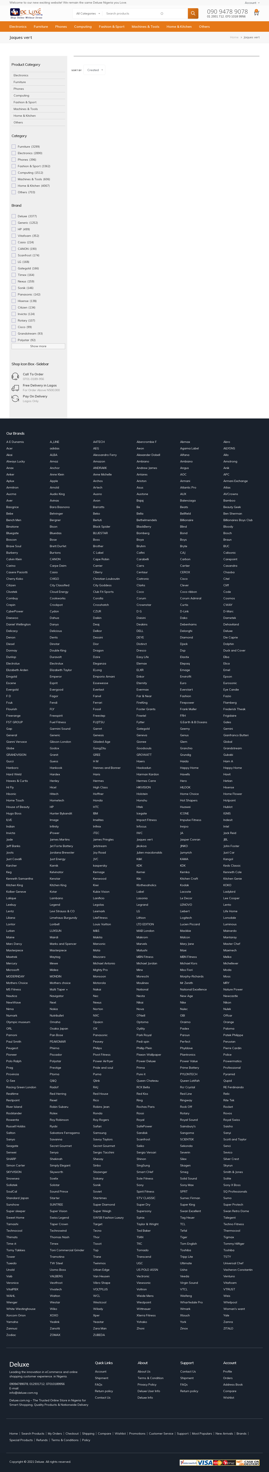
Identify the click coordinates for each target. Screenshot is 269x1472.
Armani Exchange (235, 481)
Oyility (141, 1028)
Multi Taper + (59, 989)
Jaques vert (145, 839)
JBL (225, 839)
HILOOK (185, 787)
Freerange (13, 715)
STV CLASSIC (146, 1198)
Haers (141, 761)
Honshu (142, 800)
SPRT (184, 1191)
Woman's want (234, 1309)
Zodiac (11, 1335)
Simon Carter (15, 1165)
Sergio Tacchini (103, 1152)
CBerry (97, 572)
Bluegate (12, 533)
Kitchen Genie (232, 878)
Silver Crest (231, 1159)
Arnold (54, 487)
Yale (226, 1315)
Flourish (11, 709)
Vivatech (56, 1289)
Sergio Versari (146, 1152)
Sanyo (10, 1139)
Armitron (12, 487)
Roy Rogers (101, 1120)
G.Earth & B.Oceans (193, 722)
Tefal (183, 1230)
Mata (96, 950)
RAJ (95, 1087)
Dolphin (228, 644)
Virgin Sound (189, 1283)
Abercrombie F (147, 442)
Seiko (140, 1146)
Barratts (98, 507)
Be (138, 507)
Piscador (56, 1054)
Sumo (227, 1198)
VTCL (183, 1289)
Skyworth (56, 1172)
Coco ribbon (188, 592)
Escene (11, 683)
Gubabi (228, 755)
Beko (96, 513)
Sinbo (97, 1165)
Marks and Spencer (63, 944)
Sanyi (227, 1133)
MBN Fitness (145, 957)
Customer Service (161, 1433)
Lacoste (185, 892)
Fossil (97, 709)
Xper (96, 1315)
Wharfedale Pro (191, 1302)
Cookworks (58, 598)
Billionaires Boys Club (238, 520)
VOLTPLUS (100, 1289)
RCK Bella (143, 1087)
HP (52, 807)
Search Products (32, 1433)
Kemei (141, 872)
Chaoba (229, 572)
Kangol (228, 859)
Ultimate (186, 1263)
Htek (140, 807)
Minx (140, 970)
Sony (140, 1185)
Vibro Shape (101, 1283)
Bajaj (140, 500)
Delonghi (186, 631)
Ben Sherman (232, 513)
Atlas (227, 487)
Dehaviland (231, 624)
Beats (184, 507)
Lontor (10, 924)
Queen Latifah (190, 1081)
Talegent (229, 1217)
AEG (96, 448)
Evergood (56, 689)
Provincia (12, 1074)
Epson (227, 676)
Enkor (140, 676)
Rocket (228, 1107)
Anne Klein (57, 474)
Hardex (55, 774)
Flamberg (230, 702)
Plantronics (187, 1054)
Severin (185, 1152)
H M (95, 761)
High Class (100, 787)
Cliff (226, 585)
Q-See (10, 1081)
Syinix (140, 1217)
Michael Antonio (104, 963)
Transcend (144, 1257)
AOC (183, 474)
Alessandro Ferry (105, 455)
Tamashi (12, 1224)
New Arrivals (224, 1433)
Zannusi (11, 1328)
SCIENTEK (187, 1139)
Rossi (140, 1113)
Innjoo (184, 826)
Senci (227, 1146)
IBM (95, 813)
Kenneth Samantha (19, 878)
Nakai (97, 989)
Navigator (57, 996)
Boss (96, 539)
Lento (227, 905)
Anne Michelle (102, 474)
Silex (183, 1159)
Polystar (55, 1061)
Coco (140, 592)
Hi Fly (10, 787)
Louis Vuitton (102, 924)
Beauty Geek (232, 507)
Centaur (142, 572)
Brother (98, 546)
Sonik (97, 1185)
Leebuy (11, 905)
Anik (226, 468)
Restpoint (13, 1100)
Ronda (97, 1113)
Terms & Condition (151, 1378)
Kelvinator (56, 872)
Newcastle (230, 996)
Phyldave (186, 1048)
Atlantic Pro (188, 487)
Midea (54, 970)
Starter (55, 1198)
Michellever (230, 963)
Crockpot (56, 605)
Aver (9, 500)
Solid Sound (188, 1178)
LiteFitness (100, 918)
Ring (140, 1100)
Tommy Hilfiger (233, 1244)
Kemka (185, 872)
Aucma (11, 494)
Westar (55, 1302)
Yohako (142, 1322)
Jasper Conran (190, 839)
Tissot (97, 1244)
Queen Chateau (147, 1081)
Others (204, 26)
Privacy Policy (147, 1384)
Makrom (142, 937)
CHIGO (54, 579)
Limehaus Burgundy (63, 918)
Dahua (54, 618)
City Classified (59, 585)
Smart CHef (145, 1172)
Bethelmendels (147, 520)
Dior (96, 644)
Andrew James (147, 468)
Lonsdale (229, 918)
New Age (186, 996)
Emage (185, 670)
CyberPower (14, 611)
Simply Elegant (60, 1165)
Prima (141, 1068)
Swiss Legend (59, 1217)
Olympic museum (18, 1022)
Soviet (97, 1191)
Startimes (100, 1198)
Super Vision (58, 1211)
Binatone (12, 526)
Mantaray (230, 937)
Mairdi (54, 937)
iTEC (96, 833)
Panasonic (100, 1035)
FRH (183, 715)
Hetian (227, 781)
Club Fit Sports (103, 592)
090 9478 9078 (227, 11)
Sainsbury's (188, 1126)
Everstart (186, 689)
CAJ (182, 553)
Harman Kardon (148, 774)
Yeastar (98, 1322)
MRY (226, 983)
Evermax (143, 689)
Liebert (185, 911)
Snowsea (12, 1178)
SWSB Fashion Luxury (108, 1217)
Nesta (141, 996)
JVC (95, 859)
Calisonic (229, 553)
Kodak (184, 885)
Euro (183, 683)
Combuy (12, 598)
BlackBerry (144, 526)
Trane (97, 1257)
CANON (55, 559)
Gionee (141, 742)
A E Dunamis (15, 442)
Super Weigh (102, 1211)
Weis (226, 1296)
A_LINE (54, 442)
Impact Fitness (147, 820)
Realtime (12, 1094)
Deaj (96, 624)
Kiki (139, 878)
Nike (183, 1002)
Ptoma (54, 1074)
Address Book (233, 1384)
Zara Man (100, 1328)
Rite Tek (228, 1100)
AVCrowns (230, 494)
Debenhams (188, 624)
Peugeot (12, 1048)
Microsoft (12, 970)
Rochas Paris (146, 1107)
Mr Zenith (186, 983)
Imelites (98, 820)
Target (97, 1224)
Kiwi (96, 885)
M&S (96, 931)
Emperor (56, 676)
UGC (140, 1263)
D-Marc (228, 611)
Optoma (142, 1022)
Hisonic (11, 794)
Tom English (188, 1244)
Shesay (98, 1159)
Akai (9, 455)
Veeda (184, 1276)
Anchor (55, 468)
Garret (97, 729)
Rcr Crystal (187, 1087)
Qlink (96, 1081)
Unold (10, 1270)
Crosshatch (101, 605)
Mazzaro (99, 957)
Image (54, 820)
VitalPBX (12, 1289)
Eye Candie (231, 689)
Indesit (227, 820)
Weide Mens (145, 1296)
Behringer (56, 513)
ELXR (140, 670)
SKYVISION (13, 1172)
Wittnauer (144, 1309)
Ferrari (97, 702)
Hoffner (98, 794)
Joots (10, 852)
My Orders (55, 1433)
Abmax (185, 442)
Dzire (96, 657)
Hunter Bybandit (61, 813)
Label (140, 892)
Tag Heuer (187, 1217)
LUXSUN (55, 931)
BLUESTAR (100, 533)
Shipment (101, 1378)
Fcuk (9, 702)
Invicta (10, 833)
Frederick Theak (234, 709)
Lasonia (142, 898)
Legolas (98, 905)
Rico (96, 1100)
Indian (10, 826)
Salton (10, 1133)
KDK (139, 865)
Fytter (141, 722)
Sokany (98, 1178)
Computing (83, 26)
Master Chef (231, 944)
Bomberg (143, 533)
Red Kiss (142, 1094)
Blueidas (56, 533)
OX (95, 1028)
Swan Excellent (190, 1211)
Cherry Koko (14, 579)
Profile (227, 1371)
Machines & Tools (145, 26)
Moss (227, 976)
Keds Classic (232, 865)
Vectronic (143, 1276)
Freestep (99, 715)
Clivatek (11, 592)
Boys (183, 539)
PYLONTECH (188, 1074)
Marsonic (99, 944)
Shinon (141, 1159)
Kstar (53, 892)
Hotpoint (229, 800)
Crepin (10, 605)
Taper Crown (59, 1224)
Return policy (104, 1391)
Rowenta (12, 1120)
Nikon (227, 1002)
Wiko (53, 1309)
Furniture (41, 26)
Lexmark (99, 911)
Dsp (183, 650)
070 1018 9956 (235, 16)
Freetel (141, 715)
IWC (140, 833)
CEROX (185, 572)
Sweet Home (15, 1217)
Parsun (185, 1035)
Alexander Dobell (148, 455)
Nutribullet (57, 1015)
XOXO (54, 1315)
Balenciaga (188, 500)
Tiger (183, 1237)
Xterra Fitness (146, 1315)
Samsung (99, 1133)
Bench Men (13, 520)
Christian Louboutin (106, 579)
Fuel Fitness (58, 722)
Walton (55, 1296)
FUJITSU (98, 722)
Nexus (97, 1002)
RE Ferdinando (233, 1087)
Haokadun (144, 768)
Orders (228, 1378)
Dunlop (11, 657)
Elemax (142, 663)
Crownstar (144, 605)
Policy (86, 1440)
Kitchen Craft (189, 878)
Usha (183, 1270)
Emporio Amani (104, 676)
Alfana (184, 455)
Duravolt (56, 657)
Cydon (54, 611)
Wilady (98, 1309)
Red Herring (58, 1094)
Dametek (229, 618)
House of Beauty (17, 807)
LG (138, 911)
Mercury (11, 963)
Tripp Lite (186, 1257)
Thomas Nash (59, 1237)
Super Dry (143, 1204)
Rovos (227, 1113)
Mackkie (185, 931)
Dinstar (55, 644)
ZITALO (228, 1328)
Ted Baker (144, 1230)
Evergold (12, 689)
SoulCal (11, 1191)
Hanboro (12, 768)
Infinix (97, 826)
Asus (140, 487)
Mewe (54, 963)
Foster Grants (146, 709)
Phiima (54, 1048)
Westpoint (144, 1302)
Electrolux (13, 663)
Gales (227, 722)
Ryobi (53, 1126)
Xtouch (185, 1315)
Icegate (142, 813)
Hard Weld (13, 774)
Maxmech (230, 950)
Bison (53, 526)
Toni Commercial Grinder (67, 1250)
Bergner (55, 520)
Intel (226, 826)
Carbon (185, 559)
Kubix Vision (101, 892)
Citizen (11, 585)
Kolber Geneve (16, 892)
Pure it (141, 1074)
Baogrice (12, 507)
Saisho (228, 1126)
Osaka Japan (59, 1028)
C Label (98, 553)
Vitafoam (230, 1283)
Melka (227, 957)
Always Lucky (15, 461)
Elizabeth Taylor (61, 670)
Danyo (54, 624)
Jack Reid (229, 833)
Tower (10, 1257)
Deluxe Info (145, 1397)
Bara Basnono (60, 507)
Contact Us (103, 1397)
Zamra (228, 1322)
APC (226, 474)
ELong (97, 670)
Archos (98, 481)
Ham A (228, 761)
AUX (183, 494)
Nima (10, 1009)
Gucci (10, 761)
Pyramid (229, 1074)
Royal (140, 1120)
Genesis (98, 735)
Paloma (228, 1028)
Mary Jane (187, 944)
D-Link (184, 611)
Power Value (189, 1061)
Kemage (99, 872)
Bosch (227, 533)
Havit (227, 774)
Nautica (11, 996)
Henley (54, 781)
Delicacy (12, 631)
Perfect (185, 1041)
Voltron (142, 1289)
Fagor (54, 696)
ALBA (53, 455)
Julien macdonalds (149, 852)
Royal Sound (189, 1120)
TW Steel (56, 1263)
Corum (141, 598)
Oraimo (185, 1022)
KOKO (227, 885)
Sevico (227, 1152)
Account (100, 1371)
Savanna (56, 1139)
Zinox (184, 1328)
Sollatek (11, 1185)
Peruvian (229, 1041)
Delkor (97, 631)
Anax (9, 468)
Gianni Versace (16, 742)
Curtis (184, 605)
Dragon (98, 650)
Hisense (228, 787)
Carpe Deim (58, 566)
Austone (142, 494)
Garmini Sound (60, 729)
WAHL (10, 1296)
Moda (227, 970)
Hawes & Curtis (17, 781)
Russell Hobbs (15, 1126)
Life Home (230, 911)
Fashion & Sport (111, 26)
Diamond (186, 637)
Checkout (72, 1433)
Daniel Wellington (18, 624)
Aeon (140, 448)
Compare (229, 1391)
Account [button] (250, 3)
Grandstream (232, 748)
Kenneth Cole (232, 872)
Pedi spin (143, 1041)
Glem (183, 742)
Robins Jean (101, 1107)
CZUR (97, 611)
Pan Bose (56, 1035)
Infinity (54, 826)
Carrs (140, 566)
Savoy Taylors (103, 1139)
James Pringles (103, 839)
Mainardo (230, 931)
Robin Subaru (59, 1107)
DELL (140, 631)
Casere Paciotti (17, 572)
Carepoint (230, 559)
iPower (54, 833)
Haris (96, 774)
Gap (9, 729)
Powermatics (232, 1061)
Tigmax (228, 1237)
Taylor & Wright (147, 1224)
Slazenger (100, 1172)
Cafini (141, 553)
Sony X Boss (232, 1185)
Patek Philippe (233, 1035)
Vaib (9, 1276)
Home (234, 37)
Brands (242, 1433)
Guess (54, 761)
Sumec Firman (190, 1198)
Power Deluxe (146, 1061)
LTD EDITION (145, 924)
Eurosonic (230, 683)
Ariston (141, 481)
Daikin (97, 618)
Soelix (54, 1178)
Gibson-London (60, 742)
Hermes (98, 781)
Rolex (53, 1113)
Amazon (99, 461)
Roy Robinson (59, 1120)
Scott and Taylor (235, 1139)
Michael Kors (188, 963)
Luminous (230, 924)
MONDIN (55, 976)
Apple (54, 481)
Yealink (54, 1322)
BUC (226, 546)
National (142, 989)
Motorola (99, 983)
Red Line (186, 1094)
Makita (97, 937)
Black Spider (101, 526)
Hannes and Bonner (107, 768)
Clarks (141, 585)
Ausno (97, 494)
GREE (96, 755)
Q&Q (53, 1081)
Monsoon (99, 976)
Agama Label (189, 448)
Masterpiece (14, 950)
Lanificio (98, 898)
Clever (184, 585)
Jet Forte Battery (61, 846)
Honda (98, 800)
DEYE (140, 637)
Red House (100, 1094)
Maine (10, 937)
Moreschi (143, 976)
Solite (227, 1178)
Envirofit (185, 676)
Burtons (55, 553)
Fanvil (97, 696)
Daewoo (12, 618)
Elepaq (185, 663)
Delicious (56, 631)
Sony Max (187, 1185)
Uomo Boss (58, 1270)
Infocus (141, 826)
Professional (232, 1068)
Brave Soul (13, 546)
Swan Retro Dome (236, 1211)
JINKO (184, 846)
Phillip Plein (144, 1048)
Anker (10, 474)
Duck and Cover (234, 650)
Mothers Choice (17, 983)
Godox (54, 748)
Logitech (186, 918)
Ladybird (229, 892)
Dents (54, 637)
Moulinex (143, 983)
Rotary (184, 1113)
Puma (97, 1074)
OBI (182, 1015)
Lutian (10, 931)
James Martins (60, 839)
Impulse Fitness (190, 820)
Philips (97, 1048)
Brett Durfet (58, 546)
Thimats (12, 1237)
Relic (226, 1094)
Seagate (12, 1146)
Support (183, 1433)
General (11, 735)
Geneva (142, 735)
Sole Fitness (145, 1178)
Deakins (142, 624)
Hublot (227, 807)
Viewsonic (144, 1283)
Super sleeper (15, 1211)
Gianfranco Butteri (236, 735)
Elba (226, 657)
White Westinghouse (21, 1309)
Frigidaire (229, 715)
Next (53, 1002)
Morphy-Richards (192, 976)
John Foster (231, 846)
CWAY (227, 605)
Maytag (55, 957)
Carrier (98, 566)
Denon (10, 637)
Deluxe (228, 631)
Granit (54, 755)
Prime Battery (189, 1068)
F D (8, 696)
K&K (139, 859)
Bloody (228, 526)
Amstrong (230, 461)
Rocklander (14, 1113)
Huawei (185, 807)
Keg (9, 872)
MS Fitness (13, 989)
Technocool (14, 1230)
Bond (183, 533)
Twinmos (99, 1263)
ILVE (9, 820)
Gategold (143, 729)
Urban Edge (101, 1270)
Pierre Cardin (232, 1048)
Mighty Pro (100, 970)
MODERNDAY (15, 976)
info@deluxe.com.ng (23, 1393)
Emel (226, 670)
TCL (182, 1224)
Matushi (142, 950)
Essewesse (100, 683)
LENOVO (186, 905)
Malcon (185, 937)
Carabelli (143, 559)
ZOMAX (55, 1335)
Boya (140, 539)
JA (181, 833)
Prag (9, 1068)
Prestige (55, 1068)
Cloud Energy (59, 592)
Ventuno (229, 1276)
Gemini (228, 729)
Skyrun (228, 1165)
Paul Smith (13, 1041)
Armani (185, 481)
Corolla (98, 598)
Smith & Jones (233, 1172)
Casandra (230, 566)
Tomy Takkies (15, 1250)
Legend (55, 905)
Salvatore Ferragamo (65, 1133)
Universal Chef (233, 1263)
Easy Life (143, 657)
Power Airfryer (103, 1061)
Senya (54, 1152)
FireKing (142, 702)
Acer (9, 448)
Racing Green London (21, 1087)
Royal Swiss (231, 1120)
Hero (183, 781)
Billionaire (186, 520)
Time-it (11, 1244)
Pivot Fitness (102, 1054)
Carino (11, 566)
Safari (97, 1126)
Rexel (53, 1100)
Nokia (54, 1009)
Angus (184, 468)
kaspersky (100, 865)
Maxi (183, 950)
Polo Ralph (13, 1061)
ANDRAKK (100, 468)
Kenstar (55, 878)
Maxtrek (11, 957)
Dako (183, 618)
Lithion (141, 918)
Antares (142, 474)
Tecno (97, 1230)
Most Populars (202, 1433)
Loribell (54, 924)
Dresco (141, 650)
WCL (96, 1296)
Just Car (229, 852)
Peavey (98, 1041)
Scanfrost (143, 1139)
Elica (226, 663)
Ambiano (143, 461)
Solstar (55, 1185)
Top (96, 1250)
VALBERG (56, 1276)
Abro (226, 442)
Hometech (57, 800)
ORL (9, 1028)
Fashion (185, 696)
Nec (95, 996)
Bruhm (141, 546)
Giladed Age (101, 742)
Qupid (227, 1081)
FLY (52, 709)
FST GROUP (14, 722)
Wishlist (228, 1397)
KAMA (184, 859)
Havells (185, 774)
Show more (38, 346)
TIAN (140, 1237)
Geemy (185, 729)
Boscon (11, 539)
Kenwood (99, 878)
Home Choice (189, 794)
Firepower (187, 702)
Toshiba (185, 1250)
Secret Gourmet (61, 1146)
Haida (184, 761)
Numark (11, 1015)
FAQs (98, 1384)
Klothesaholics (146, 885)
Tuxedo (11, 1263)
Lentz (10, 911)
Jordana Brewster (62, 852)
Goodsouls (144, 748)
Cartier (185, 566)
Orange (228, 1022)
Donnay (11, 650)
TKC (139, 1244)
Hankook (56, 768)
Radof (54, 1087)
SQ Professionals (235, 1191)
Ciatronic (143, 579)
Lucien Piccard (190, 924)
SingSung (143, 1165)
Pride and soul (103, 1068)
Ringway (186, 1100)
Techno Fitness (233, 1224)
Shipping (88, 1433)
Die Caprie (230, 637)
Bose (53, 539)
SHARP (11, 1159)
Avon (96, 500)
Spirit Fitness (145, 1191)
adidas (54, 448)
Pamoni (11, 1035)
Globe (10, 748)
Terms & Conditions (65, 1440)
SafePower (144, 1126)
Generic (55, 735)
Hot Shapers (189, 800)
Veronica (12, 1283)
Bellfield (185, 513)
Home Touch (15, 800)
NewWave (13, 1002)
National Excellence (193, 989)
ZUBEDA (99, 1335)
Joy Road (99, 852)
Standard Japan (17, 1198)
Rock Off (186, 1107)
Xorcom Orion (16, 1315)
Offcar (227, 1015)
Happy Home (189, 768)
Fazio (227, 696)
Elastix (184, 657)
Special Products (21, 1440)
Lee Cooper (231, 898)
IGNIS (227, 813)
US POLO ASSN (147, 1270)
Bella (140, 513)
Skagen (185, 1165)
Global (227, 742)
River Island (14, 1107)
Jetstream (100, 846)
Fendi (53, 702)
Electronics (17, 26)
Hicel (53, 787)
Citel (226, 579)
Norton (98, 1009)
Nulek (227, 1009)
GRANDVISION (16, 755)
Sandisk (142, 1133)
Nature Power (233, 989)
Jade (9, 839)
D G (139, 611)
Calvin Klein (14, 559)
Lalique (11, 898)
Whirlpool (230, 1302)
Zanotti (55, 1328)
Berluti (97, 520)
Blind (183, 526)
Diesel (10, 644)
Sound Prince (59, 1191)
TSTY (227, 1257)
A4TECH (99, 442)
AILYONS (229, 448)
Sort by (76, 70)
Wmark (185, 1309)
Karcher (11, 865)
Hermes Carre (146, 781)
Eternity (142, 683)
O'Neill (141, 1015)
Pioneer (11, 1054)
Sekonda (186, 1146)
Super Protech (233, 1204)
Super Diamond (104, 1204)
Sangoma (187, 1133)
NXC (96, 1015)
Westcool (99, 1302)
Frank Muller (188, 709)
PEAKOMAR (58, 1041)
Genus (184, 735)
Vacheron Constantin (238, 1270)
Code (227, 592)
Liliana (10, 918)
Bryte (183, 546)
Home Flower (232, 794)
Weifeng (186, 1296)
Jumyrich (186, 852)
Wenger (11, 1302)
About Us (144, 1371)
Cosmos (229, 598)
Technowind (58, 1230)
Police (227, 1054)
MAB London (145, 931)
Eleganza (99, 663)
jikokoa (141, 846)
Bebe (9, 513)
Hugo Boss (13, 813)
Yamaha (12, 1322)
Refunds (42, 1440)
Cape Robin (101, 559)
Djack (184, 644)
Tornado (143, 1250)
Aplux (10, 481)
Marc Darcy (14, 944)
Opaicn (98, 1022)
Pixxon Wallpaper (149, 1054)
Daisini (141, 618)
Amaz (54, 461)
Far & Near (144, 696)
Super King (187, 1204)
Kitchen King (14, 885)
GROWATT (144, 755)
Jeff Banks (13, 846)
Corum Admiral (190, 598)
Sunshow (12, 1204)
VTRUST (229, 1289)
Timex (54, 1244)
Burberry (12, 553)
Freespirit (56, 715)
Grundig (185, 755)
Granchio (186, 748)
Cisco (184, 579)
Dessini (98, 637)
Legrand (142, 905)
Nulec (184, 1009)
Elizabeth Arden (17, 670)
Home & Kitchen (179, 26)
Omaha (55, 1022)
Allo (226, 455)
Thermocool (231, 1230)
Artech (97, 487)
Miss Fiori (186, 970)
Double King (58, 650)
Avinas (54, 500)
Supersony (144, 1211)
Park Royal (144, 1035)
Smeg (184, 1172)
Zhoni (140, 1328)
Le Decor (186, 898)
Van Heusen (101, 1276)
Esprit (54, 683)
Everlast (98, 689)
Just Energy (57, 859)
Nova (140, 1009)
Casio (54, 572)
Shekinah (56, 1159)
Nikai (140, 1002)
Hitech (54, 794)
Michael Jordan (147, 963)
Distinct (142, 644)
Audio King (57, 494)
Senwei (11, 1152)
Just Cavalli (14, 859)
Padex (184, 1028)
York (183, 1322)
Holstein (142, 794)
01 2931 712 (215, 16)
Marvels (142, 944)
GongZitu (99, 748)
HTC (96, 807)
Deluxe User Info (149, 1391)
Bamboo (229, 500)
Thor (96, 1237)
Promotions (137, 1433)
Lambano (56, 898)
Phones (61, 26)
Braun (227, 539)
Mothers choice (60, 983)
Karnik (54, 865)
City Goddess (102, 585)
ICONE (184, 813)
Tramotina (57, 1257)
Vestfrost (56, 1283)
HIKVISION (144, 787)
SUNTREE (56, 1204)
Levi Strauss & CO (62, 911)
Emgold (11, 676)
